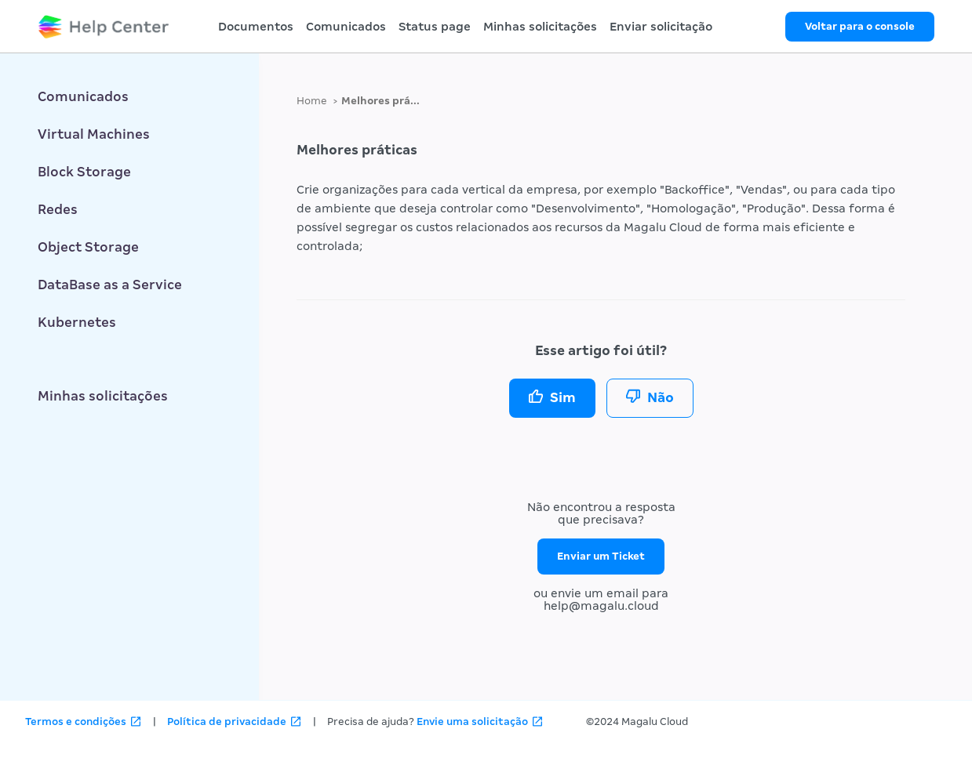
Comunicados (346, 26)
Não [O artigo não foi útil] (660, 397)
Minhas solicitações (540, 26)
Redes (58, 209)
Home (312, 101)
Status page (435, 26)
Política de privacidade (226, 721)
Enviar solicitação (661, 26)
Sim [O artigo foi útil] (563, 397)
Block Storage (84, 172)
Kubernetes (77, 322)
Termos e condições (75, 721)
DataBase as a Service (110, 284)
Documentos (255, 26)
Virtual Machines (94, 134)
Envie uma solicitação (472, 721)
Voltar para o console (860, 26)
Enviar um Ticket (601, 556)
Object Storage (88, 247)
